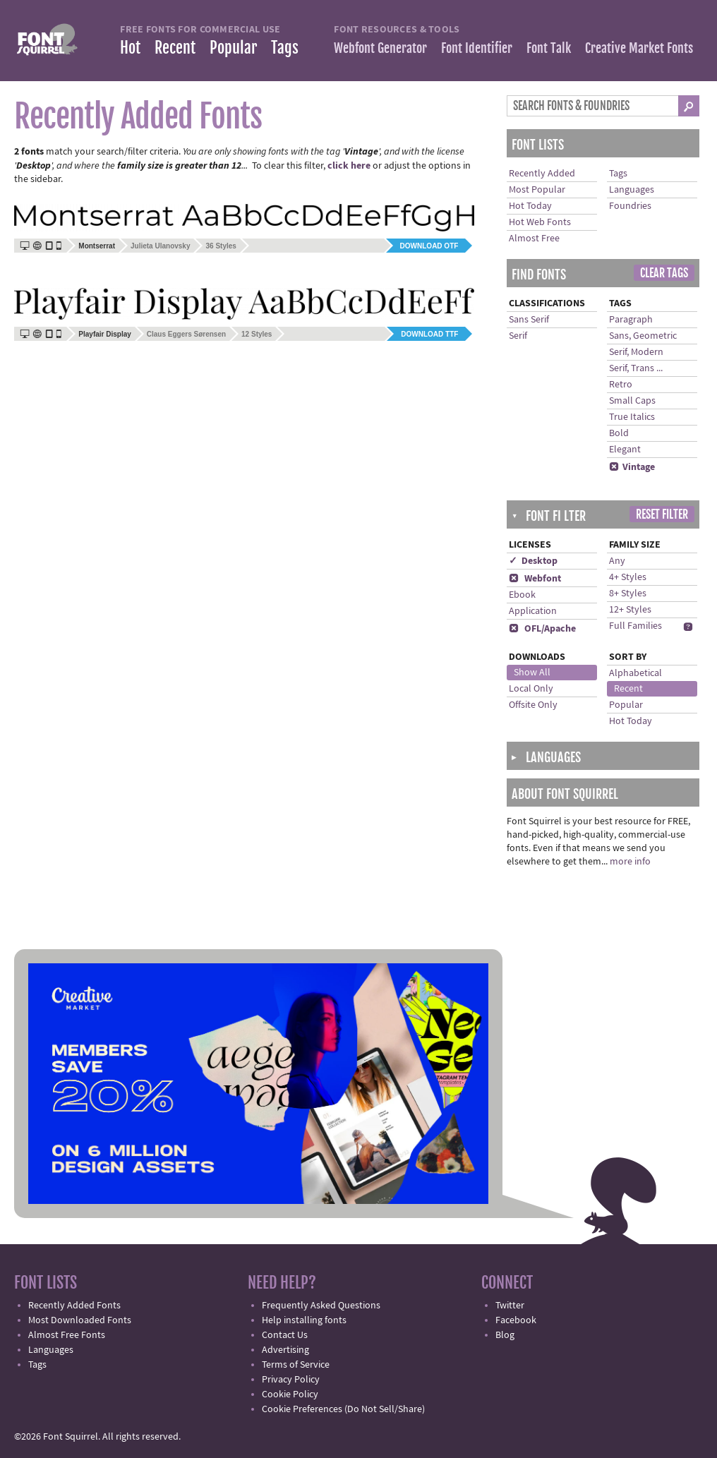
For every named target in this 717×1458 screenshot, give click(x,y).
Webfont (535, 579)
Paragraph (631, 319)
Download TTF (429, 334)
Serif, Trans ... (636, 368)
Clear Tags (664, 273)
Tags (285, 47)
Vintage (632, 467)
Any (617, 561)
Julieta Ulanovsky (160, 246)
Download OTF (429, 246)
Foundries (630, 206)
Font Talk (548, 48)
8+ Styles (627, 593)
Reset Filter (662, 514)
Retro (620, 384)
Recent (175, 47)
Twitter (509, 1305)
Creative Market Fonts (639, 48)
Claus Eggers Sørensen (186, 334)
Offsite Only (533, 705)
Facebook (515, 1320)
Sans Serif (529, 319)
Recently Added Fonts (74, 1305)
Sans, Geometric (643, 336)
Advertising (285, 1350)
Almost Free (534, 238)
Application (533, 611)
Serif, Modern (636, 352)
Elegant (625, 449)
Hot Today (530, 206)
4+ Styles (627, 577)
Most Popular (537, 189)
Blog (504, 1335)
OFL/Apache (542, 629)
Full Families (635, 626)
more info (630, 861)
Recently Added (542, 173)
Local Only (531, 688)
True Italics (632, 417)
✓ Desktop (533, 561)
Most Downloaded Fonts (79, 1320)
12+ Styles (630, 609)
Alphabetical (635, 673)
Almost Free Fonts (66, 1335)
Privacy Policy (291, 1379)
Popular (233, 47)
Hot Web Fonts (540, 222)
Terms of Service (296, 1364)
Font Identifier (476, 48)
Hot (130, 47)
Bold (619, 433)
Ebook (522, 595)
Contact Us (285, 1335)
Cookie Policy (290, 1394)
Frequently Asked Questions (321, 1305)
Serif (518, 336)
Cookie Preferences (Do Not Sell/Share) (343, 1409)
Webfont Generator (380, 48)
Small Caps (632, 400)
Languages (631, 189)
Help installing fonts (304, 1320)
